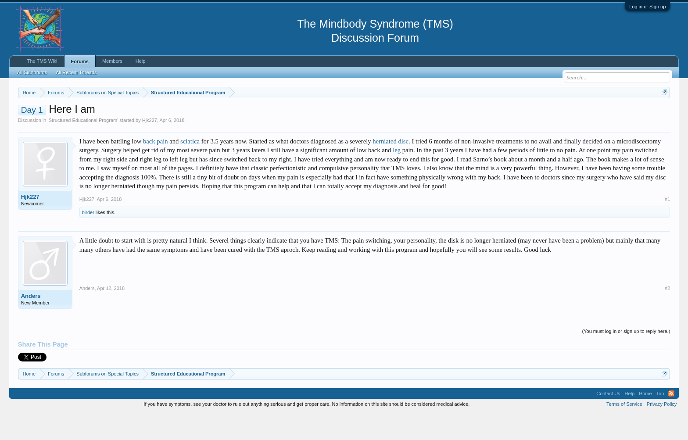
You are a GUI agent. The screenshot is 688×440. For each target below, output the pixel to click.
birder (88, 238)
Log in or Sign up (647, 6)
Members (112, 61)
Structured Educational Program (83, 146)
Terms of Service (624, 430)
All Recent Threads (76, 72)
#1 (667, 225)
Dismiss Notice (662, 113)
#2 (667, 314)
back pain (155, 167)
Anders (31, 322)
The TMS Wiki (42, 61)
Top (660, 419)
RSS (671, 420)
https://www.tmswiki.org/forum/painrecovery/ (419, 113)
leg (397, 176)
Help (141, 61)
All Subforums (32, 72)
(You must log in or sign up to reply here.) (626, 357)
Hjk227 (149, 146)
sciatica (190, 167)
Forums (80, 61)
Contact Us (608, 419)
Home (645, 419)
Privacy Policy (662, 430)
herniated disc (390, 167)
